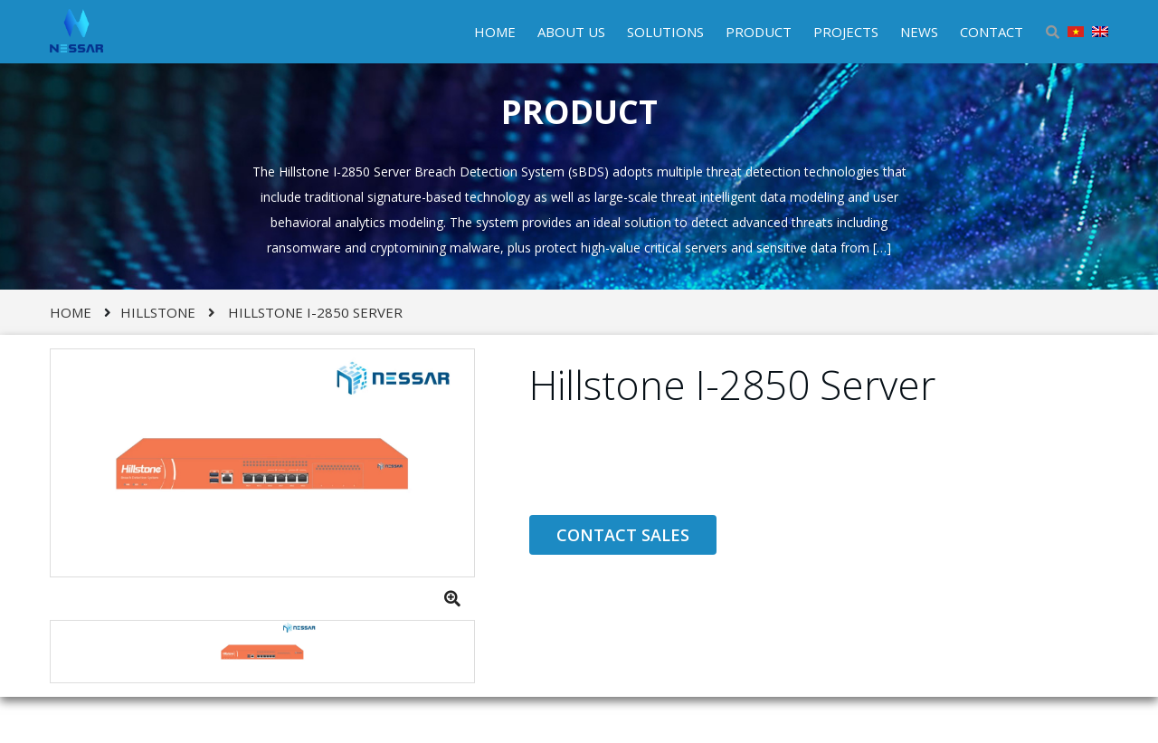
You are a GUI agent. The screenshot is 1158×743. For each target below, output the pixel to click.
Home (70, 312)
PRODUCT (759, 32)
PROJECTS (845, 32)
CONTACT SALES (622, 535)
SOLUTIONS (665, 32)
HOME (495, 32)
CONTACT (991, 32)
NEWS (919, 32)
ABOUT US (571, 32)
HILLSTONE (157, 312)
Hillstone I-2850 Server (315, 312)
